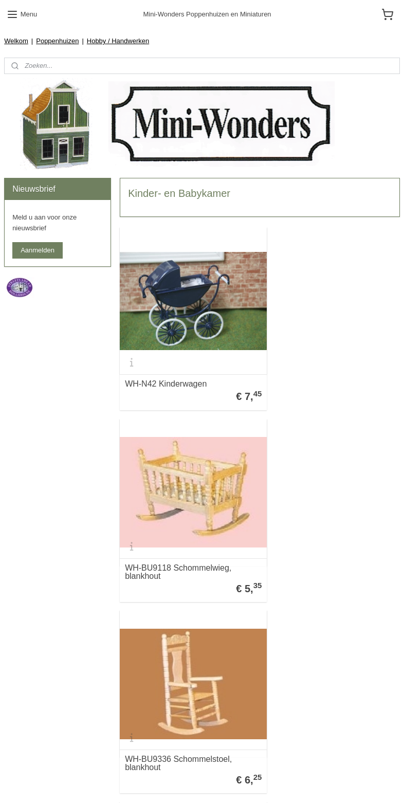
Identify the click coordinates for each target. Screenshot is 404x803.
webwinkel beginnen (259, 784)
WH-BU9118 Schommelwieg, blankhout (322, 369)
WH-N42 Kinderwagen (166, 373)
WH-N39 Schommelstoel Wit (321, 733)
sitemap (207, 784)
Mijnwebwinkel (339, 784)
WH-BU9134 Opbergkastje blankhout (173, 730)
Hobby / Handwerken (118, 41)
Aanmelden (37, 250)
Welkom (16, 41)
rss (225, 784)
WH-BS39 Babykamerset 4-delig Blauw (328, 549)
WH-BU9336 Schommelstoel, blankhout (178, 549)
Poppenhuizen (57, 41)
